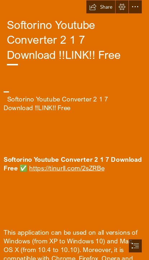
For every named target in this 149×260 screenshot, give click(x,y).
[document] (74, 130)
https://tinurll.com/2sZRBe (66, 168)
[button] (100, 6)
